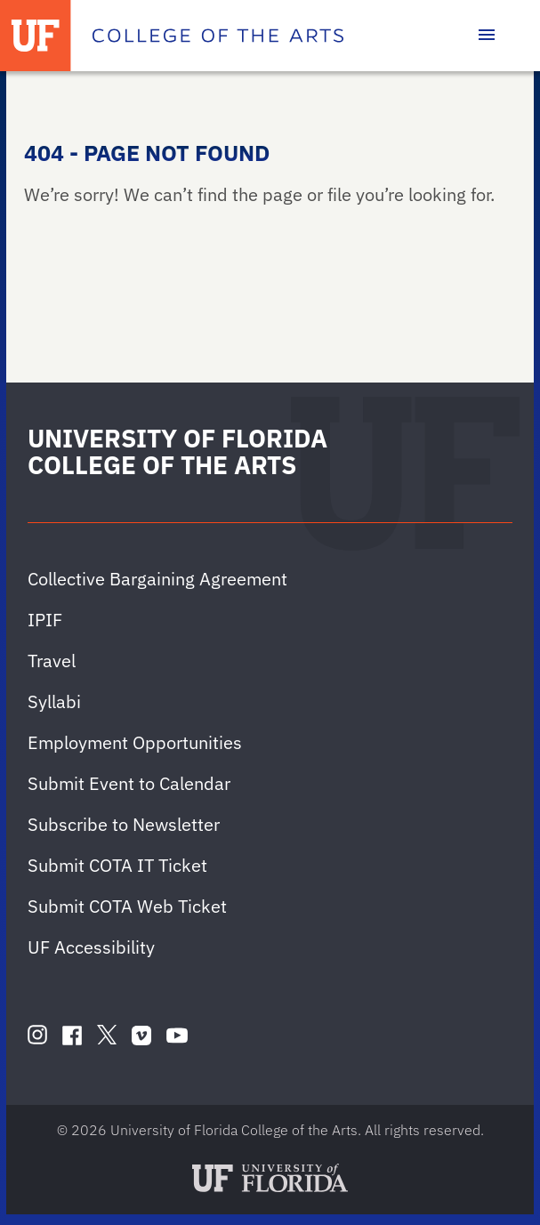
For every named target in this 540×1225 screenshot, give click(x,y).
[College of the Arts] (218, 35)
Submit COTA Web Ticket (127, 906)
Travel (52, 661)
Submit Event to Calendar (129, 783)
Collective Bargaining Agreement (157, 579)
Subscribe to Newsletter (124, 824)
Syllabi (54, 701)
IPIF (45, 620)
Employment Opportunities (135, 742)
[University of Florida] (35, 35)
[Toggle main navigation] (486, 35)
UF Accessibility (91, 947)
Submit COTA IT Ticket (117, 865)
